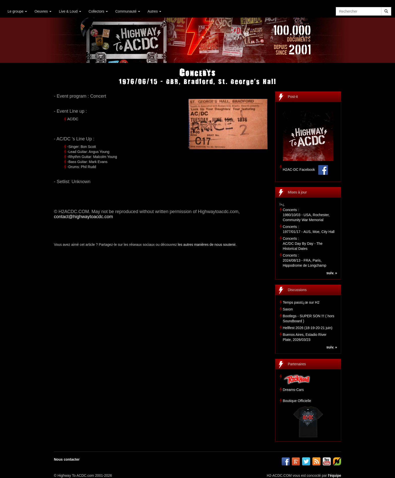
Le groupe (17, 11)
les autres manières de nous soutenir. (207, 245)
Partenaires (297, 364)
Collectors (98, 11)
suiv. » (331, 273)
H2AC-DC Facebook (299, 170)
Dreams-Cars (293, 390)
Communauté (127, 11)
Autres (154, 11)
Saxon (288, 309)
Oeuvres (43, 11)
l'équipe (334, 475)
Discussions (297, 290)
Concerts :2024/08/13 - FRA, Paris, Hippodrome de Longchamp (304, 260)
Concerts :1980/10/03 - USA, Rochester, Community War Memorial (306, 215)
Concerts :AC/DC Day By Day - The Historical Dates (303, 243)
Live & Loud (70, 11)
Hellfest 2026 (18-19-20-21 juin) (308, 328)
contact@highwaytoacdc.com (83, 216)
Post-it (293, 97)
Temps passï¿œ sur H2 (301, 302)
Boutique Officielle (297, 401)
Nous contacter (67, 459)
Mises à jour (297, 192)
